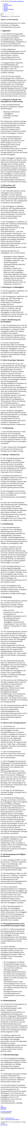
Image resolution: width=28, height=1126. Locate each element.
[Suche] (1, 15)
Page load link (4, 1124)
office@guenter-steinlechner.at (16, 1)
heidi (4, 16)
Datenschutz (3, 1107)
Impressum (3, 1109)
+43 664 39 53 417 (9, 1118)
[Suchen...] (7, 13)
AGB (2, 1106)
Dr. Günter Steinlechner (6, 1111)
